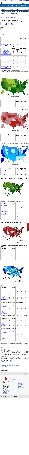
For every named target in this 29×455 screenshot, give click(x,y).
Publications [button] (12, 5)
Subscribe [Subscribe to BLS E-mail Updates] (28, 2)
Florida (4, 105)
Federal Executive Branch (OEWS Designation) (6, 68)
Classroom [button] (22, 5)
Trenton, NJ (4, 298)
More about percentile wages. (5, 347)
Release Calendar (24, 2)
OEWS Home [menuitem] (2, 11)
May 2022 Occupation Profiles (3, 366)
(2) (25, 38)
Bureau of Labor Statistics (3, 7)
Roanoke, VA (4, 254)
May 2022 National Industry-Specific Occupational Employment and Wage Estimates (9, 365)
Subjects (5, 373)
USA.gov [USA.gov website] (12, 382)
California (4, 103)
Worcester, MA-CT (4, 297)
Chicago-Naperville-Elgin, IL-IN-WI (4, 213)
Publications (13, 373)
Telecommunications (6, 39)
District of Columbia (4, 174)
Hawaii (4, 136)
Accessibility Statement (21, 387)
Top (28, 0)
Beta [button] (25, 5)
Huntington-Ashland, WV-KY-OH (4, 259)
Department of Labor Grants (13, 379)
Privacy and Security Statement (20, 380)
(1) (13, 38)
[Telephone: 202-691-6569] (6, 391)
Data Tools (8, 373)
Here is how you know (13, 0)
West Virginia (4, 137)
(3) (6, 23)
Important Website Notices (20, 385)
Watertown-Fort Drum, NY (4, 252)
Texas (4, 102)
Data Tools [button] (8, 5)
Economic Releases (18, 373)
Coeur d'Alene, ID (4, 258)
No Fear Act (12, 381)
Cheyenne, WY (4, 251)
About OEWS (21, 11)
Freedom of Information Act (21, 378)
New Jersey (4, 172)
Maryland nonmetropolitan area (4, 325)
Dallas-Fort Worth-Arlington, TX (4, 208)
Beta (26, 373)
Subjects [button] (4, 5)
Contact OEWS (5, 393)
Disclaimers (19, 382)
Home (1, 373)
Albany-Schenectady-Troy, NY (4, 257)
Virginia (4, 106)
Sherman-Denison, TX (4, 250)
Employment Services (6, 42)
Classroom (23, 373)
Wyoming (4, 139)
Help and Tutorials (20, 386)
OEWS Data (12, 11)
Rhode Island (4, 138)
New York (4, 104)
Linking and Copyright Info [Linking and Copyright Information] (21, 383)
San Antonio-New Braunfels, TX (4, 217)
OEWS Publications (7, 11)
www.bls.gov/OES (5, 392)
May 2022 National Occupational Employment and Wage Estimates (7, 361)
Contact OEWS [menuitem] (26, 11)
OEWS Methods (17, 11)
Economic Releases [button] (17, 5)
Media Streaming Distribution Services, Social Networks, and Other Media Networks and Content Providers (6, 44)
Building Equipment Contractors (6, 41)
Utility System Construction (6, 40)
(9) (18, 101)
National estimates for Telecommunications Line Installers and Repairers (8, 17)
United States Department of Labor (22, 0)
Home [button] (1, 5)
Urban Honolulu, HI (4, 256)
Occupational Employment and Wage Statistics (12, 7)
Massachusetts (4, 171)
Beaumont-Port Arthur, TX (4, 253)
